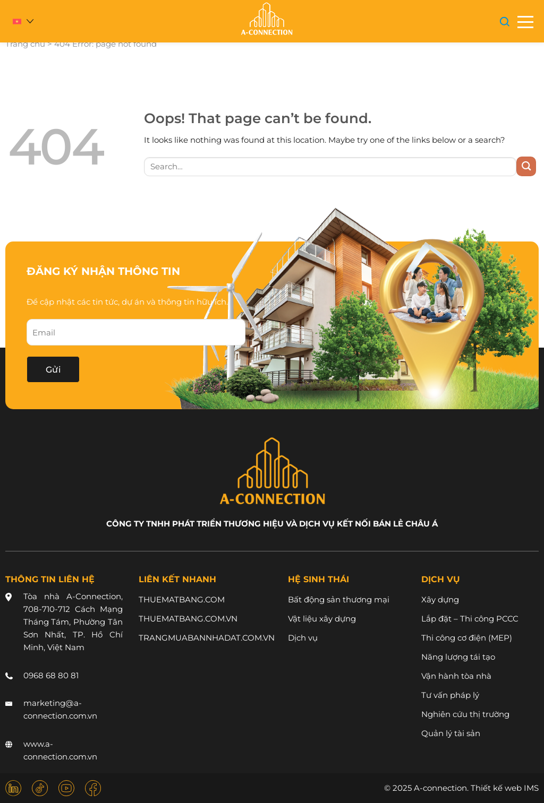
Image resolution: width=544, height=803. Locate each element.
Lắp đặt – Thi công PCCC (469, 619)
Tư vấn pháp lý (450, 695)
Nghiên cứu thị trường (465, 714)
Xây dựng (440, 599)
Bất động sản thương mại (338, 599)
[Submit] (526, 166)
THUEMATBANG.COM (182, 599)
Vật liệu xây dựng (322, 619)
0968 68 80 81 (51, 675)
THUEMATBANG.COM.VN (188, 619)
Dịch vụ (303, 638)
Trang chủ (25, 44)
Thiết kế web (496, 788)
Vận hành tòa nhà (456, 676)
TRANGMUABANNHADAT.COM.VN (207, 638)
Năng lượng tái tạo (458, 657)
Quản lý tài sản (450, 733)
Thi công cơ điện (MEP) (466, 638)
